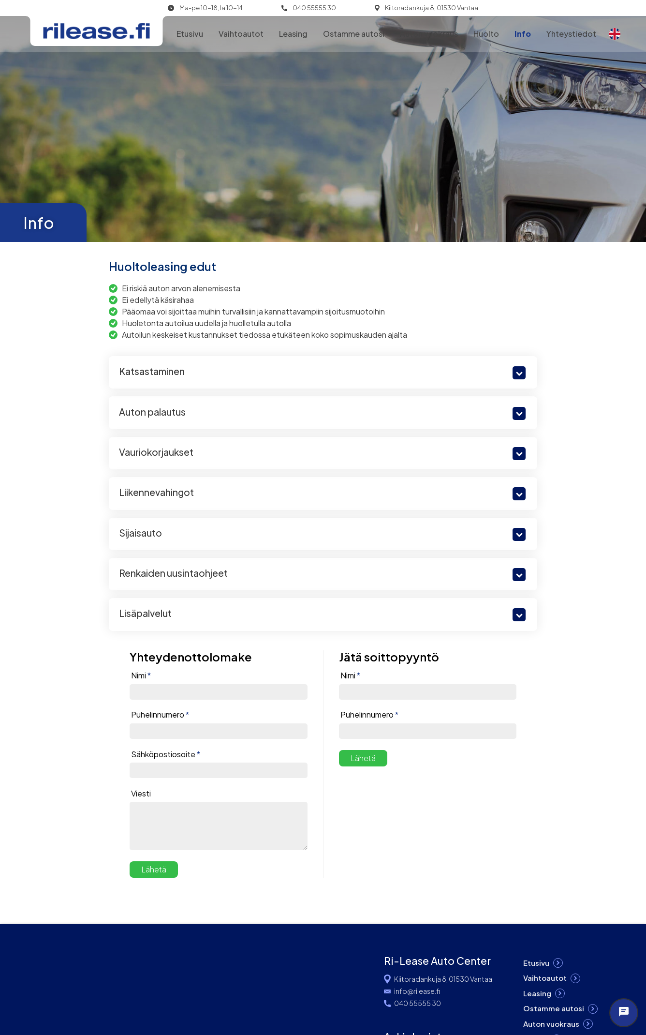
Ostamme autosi (353, 34)
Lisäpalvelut (145, 613)
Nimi (141, 675)
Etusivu (189, 34)
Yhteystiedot (571, 34)
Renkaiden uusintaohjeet (173, 573)
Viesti (141, 793)
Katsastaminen (152, 371)
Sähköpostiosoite (165, 754)
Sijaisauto (140, 533)
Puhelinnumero (160, 714)
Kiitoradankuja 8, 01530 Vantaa (431, 8)
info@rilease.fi (417, 991)
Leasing (293, 34)
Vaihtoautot (241, 34)
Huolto (486, 34)
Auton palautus (152, 412)
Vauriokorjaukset (156, 452)
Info (522, 34)
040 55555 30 (314, 8)
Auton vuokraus (429, 34)
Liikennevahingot (156, 492)
